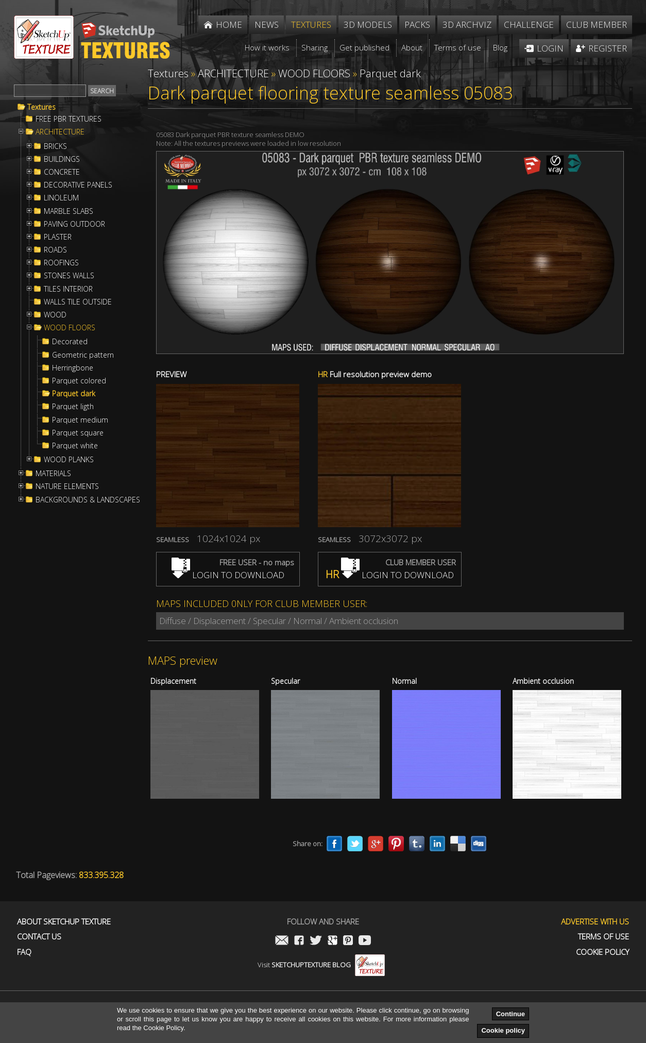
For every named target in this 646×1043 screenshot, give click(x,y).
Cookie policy (503, 1030)
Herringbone (72, 368)
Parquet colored (79, 380)
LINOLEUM (61, 198)
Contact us (39, 936)
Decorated (70, 341)
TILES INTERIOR (68, 289)
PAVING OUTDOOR (74, 224)
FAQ (24, 952)
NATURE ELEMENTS (67, 486)
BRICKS (55, 146)
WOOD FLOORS (69, 327)
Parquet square (78, 433)
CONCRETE (62, 172)
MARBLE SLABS (68, 211)
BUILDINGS (62, 159)
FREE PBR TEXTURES (68, 119)
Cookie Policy (602, 952)
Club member (596, 24)
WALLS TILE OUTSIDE (78, 302)
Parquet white (75, 445)
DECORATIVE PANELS (78, 185)
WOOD (55, 314)
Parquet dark (73, 393)
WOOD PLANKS (69, 459)
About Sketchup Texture (64, 922)
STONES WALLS (69, 275)
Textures (41, 107)
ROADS (55, 250)
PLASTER (58, 237)
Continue (510, 1014)
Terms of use (603, 936)
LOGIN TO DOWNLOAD (228, 575)
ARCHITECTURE (60, 132)
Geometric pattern (83, 355)
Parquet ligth (73, 406)
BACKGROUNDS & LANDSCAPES (88, 499)
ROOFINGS (61, 262)
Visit (321, 964)
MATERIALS (53, 473)
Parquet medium (80, 420)
